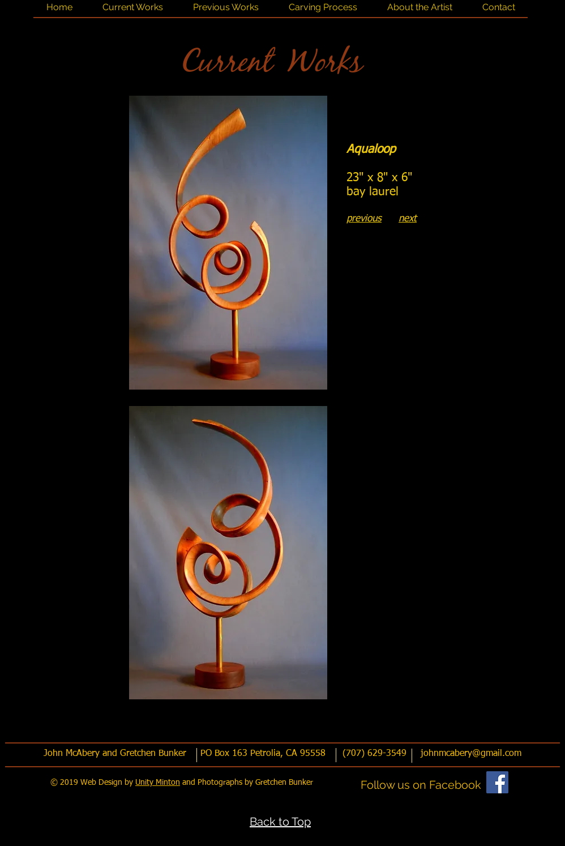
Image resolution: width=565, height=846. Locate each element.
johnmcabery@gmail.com (471, 753)
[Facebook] (497, 782)
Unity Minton (157, 783)
